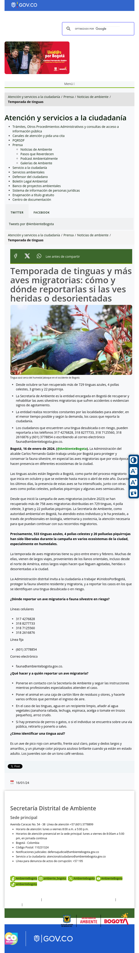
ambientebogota (23, 884)
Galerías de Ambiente (36, 163)
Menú (69, 84)
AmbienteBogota (23, 878)
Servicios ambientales (28, 172)
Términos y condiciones (25, 899)
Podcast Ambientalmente (39, 158)
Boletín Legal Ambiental (29, 181)
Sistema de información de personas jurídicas (46, 190)
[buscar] (97, 28)
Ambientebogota (81, 878)
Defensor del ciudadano (30, 177)
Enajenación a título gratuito (33, 195)
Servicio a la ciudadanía (29, 167)
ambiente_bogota (52, 878)
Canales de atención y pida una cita (38, 136)
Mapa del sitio (32, 905)
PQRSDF (18, 140)
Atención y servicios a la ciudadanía (34, 97)
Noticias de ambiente (93, 97)
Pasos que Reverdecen (37, 154)
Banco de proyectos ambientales (36, 186)
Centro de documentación (31, 199)
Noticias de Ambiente (36, 149)
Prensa (69, 97)
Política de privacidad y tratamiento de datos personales (78, 899)
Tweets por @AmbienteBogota (31, 224)
